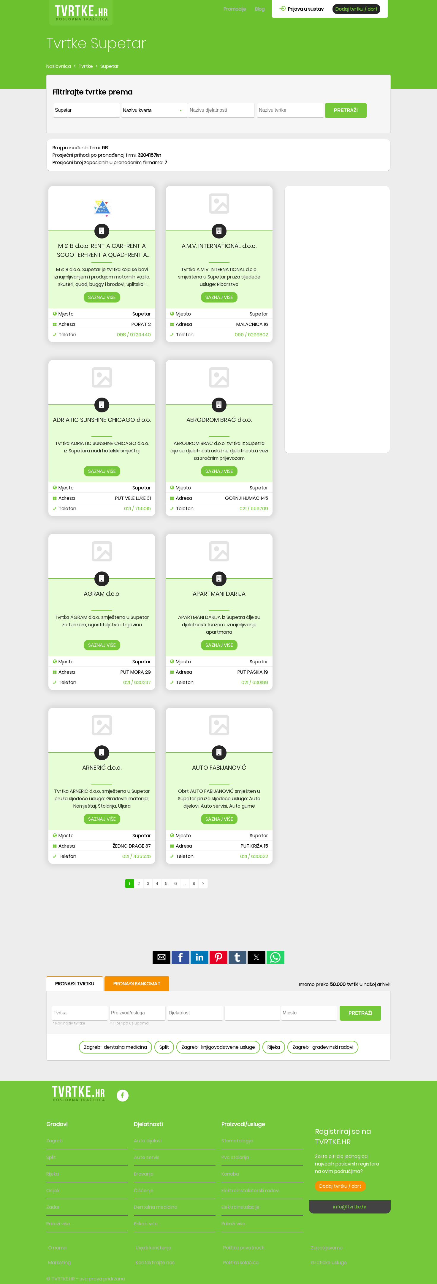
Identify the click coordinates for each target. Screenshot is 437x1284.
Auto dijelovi (148, 1140)
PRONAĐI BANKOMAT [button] (136, 983)
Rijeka (273, 1047)
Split (164, 1047)
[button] (161, 957)
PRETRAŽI (346, 110)
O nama (57, 1247)
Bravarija (143, 1174)
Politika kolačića (241, 1262)
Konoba (230, 1174)
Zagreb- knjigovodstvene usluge (218, 1047)
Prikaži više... (59, 1223)
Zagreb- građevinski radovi (322, 1047)
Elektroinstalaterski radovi (250, 1190)
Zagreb (54, 1140)
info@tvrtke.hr (350, 1206)
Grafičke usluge (329, 1262)
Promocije (235, 9)
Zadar (53, 1207)
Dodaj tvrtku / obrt (356, 9)
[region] (337, 281)
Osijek (52, 1190)
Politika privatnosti (244, 1247)
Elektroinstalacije (240, 1207)
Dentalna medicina (155, 1207)
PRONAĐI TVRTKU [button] (74, 983)
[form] (218, 104)
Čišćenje (143, 1190)
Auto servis (146, 1157)
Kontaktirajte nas (155, 1262)
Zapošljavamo (327, 1247)
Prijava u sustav (301, 9)
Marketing (59, 1262)
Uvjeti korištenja (153, 1247)
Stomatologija (237, 1140)
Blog (260, 9)
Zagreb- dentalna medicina (115, 1047)
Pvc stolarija (235, 1157)
